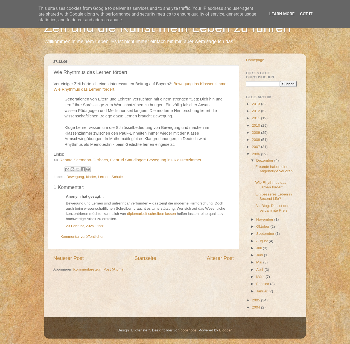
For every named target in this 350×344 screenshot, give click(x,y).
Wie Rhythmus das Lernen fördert (270, 184)
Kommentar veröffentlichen (82, 237)
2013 (256, 104)
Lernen (103, 177)
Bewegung (75, 177)
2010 (256, 125)
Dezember (265, 160)
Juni (260, 255)
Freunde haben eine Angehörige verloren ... (274, 171)
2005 (256, 300)
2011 (256, 118)
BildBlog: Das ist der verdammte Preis (272, 208)
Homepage (255, 60)
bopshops (188, 330)
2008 (256, 140)
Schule (117, 177)
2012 (256, 111)
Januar (262, 291)
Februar (263, 284)
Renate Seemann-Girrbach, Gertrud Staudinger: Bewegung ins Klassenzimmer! (130, 160)
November (265, 219)
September (265, 234)
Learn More (281, 13)
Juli (259, 248)
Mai (259, 262)
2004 (256, 307)
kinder (91, 177)
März (261, 277)
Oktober (263, 226)
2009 (256, 133)
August (262, 241)
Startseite (145, 258)
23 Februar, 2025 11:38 (85, 226)
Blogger (225, 330)
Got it (306, 13)
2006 (256, 154)
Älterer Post (220, 258)
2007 (256, 147)
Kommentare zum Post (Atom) (98, 269)
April (260, 270)
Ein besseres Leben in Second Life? (273, 196)
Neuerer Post (68, 258)
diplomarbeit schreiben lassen (152, 214)
